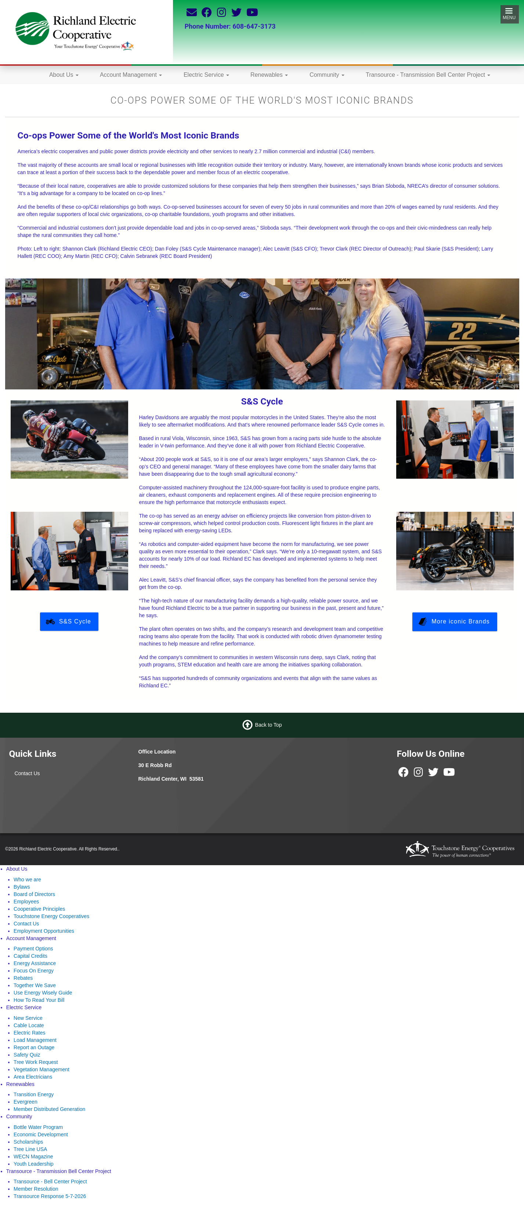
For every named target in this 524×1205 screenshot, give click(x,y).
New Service (28, 1018)
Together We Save (35, 985)
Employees (26, 901)
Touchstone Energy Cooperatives (51, 916)
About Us (64, 75)
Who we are (27, 879)
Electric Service (206, 75)
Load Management (35, 1040)
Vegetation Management (41, 1069)
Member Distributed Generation (49, 1109)
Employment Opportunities (44, 931)
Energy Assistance (35, 963)
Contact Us (27, 773)
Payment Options (33, 949)
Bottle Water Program (38, 1127)
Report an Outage (34, 1047)
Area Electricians (33, 1077)
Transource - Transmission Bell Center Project (428, 75)
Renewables (269, 75)
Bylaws (22, 887)
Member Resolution (36, 1189)
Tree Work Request (36, 1062)
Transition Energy (34, 1094)
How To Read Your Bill (39, 1000)
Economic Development (41, 1134)
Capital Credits (30, 956)
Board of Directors (34, 894)
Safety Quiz (27, 1055)
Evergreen (25, 1102)
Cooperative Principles (39, 909)
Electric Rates (29, 1033)
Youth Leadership (33, 1164)
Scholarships (28, 1142)
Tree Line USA (30, 1149)
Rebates (23, 978)
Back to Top (268, 725)
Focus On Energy (34, 971)
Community (327, 75)
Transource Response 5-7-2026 (50, 1196)
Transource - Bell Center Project (50, 1181)
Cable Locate (29, 1025)
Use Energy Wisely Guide (43, 993)
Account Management (131, 75)
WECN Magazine (33, 1156)
